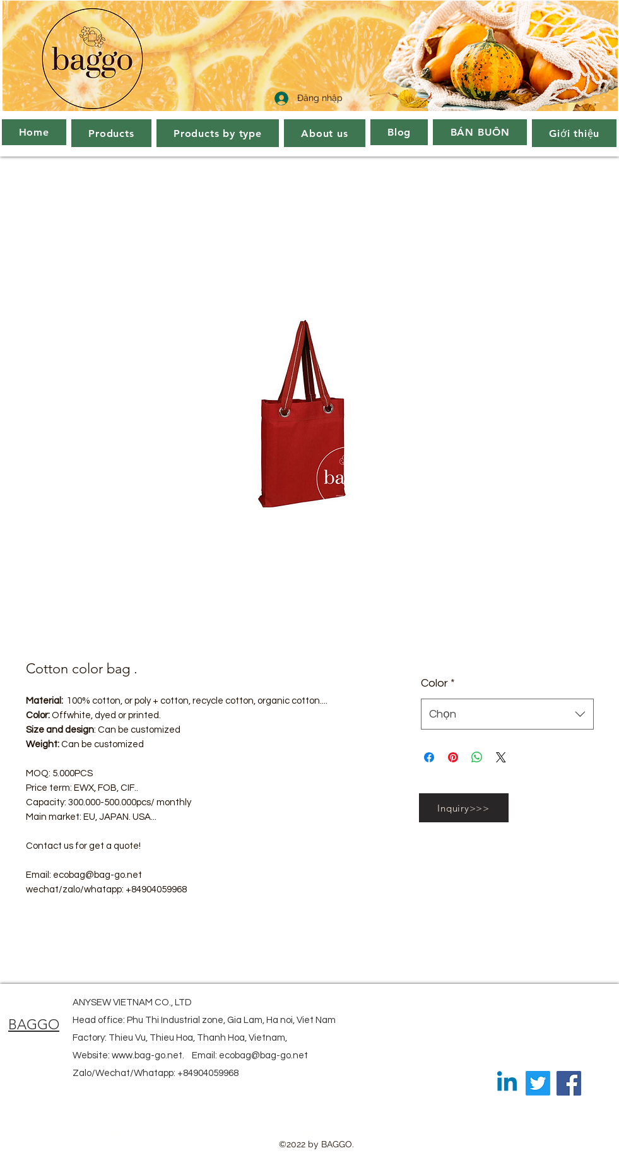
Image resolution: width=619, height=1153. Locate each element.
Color (438, 683)
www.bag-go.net (147, 1055)
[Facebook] (569, 1083)
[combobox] (507, 714)
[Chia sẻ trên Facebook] (429, 757)
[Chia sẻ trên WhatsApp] (477, 757)
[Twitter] (538, 1083)
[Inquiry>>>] (464, 807)
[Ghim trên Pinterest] (453, 757)
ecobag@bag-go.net (263, 1055)
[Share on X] (501, 757)
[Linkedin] (507, 1083)
